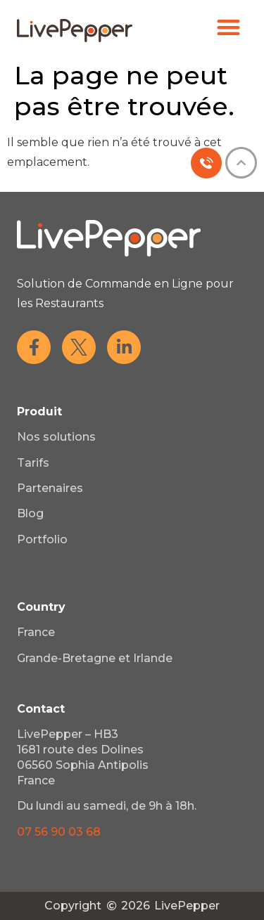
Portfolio (42, 539)
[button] (229, 27)
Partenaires (50, 488)
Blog (30, 513)
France (36, 632)
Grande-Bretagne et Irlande (94, 658)
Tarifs (33, 462)
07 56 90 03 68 (59, 831)
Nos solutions (56, 436)
